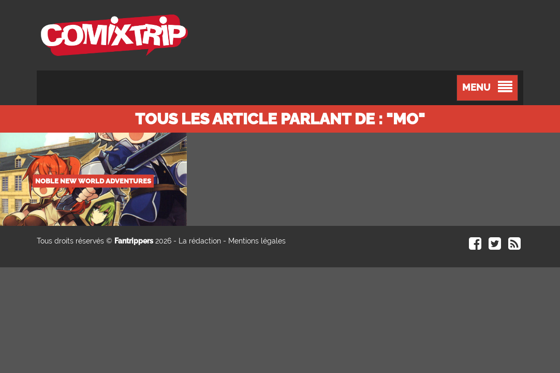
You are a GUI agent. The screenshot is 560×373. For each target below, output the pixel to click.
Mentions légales (257, 241)
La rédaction (200, 241)
